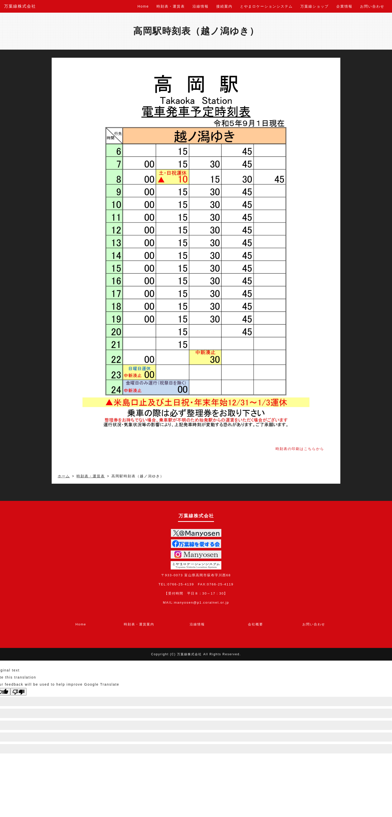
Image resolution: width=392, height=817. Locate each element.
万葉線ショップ (314, 6)
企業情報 (344, 6)
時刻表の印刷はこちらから (300, 449)
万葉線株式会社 (20, 6)
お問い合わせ (372, 6)
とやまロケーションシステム (266, 6)
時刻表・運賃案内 (139, 624)
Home (143, 6)
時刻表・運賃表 (170, 6)
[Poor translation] (18, 692)
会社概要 (255, 624)
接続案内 (224, 6)
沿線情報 (200, 6)
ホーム (64, 476)
